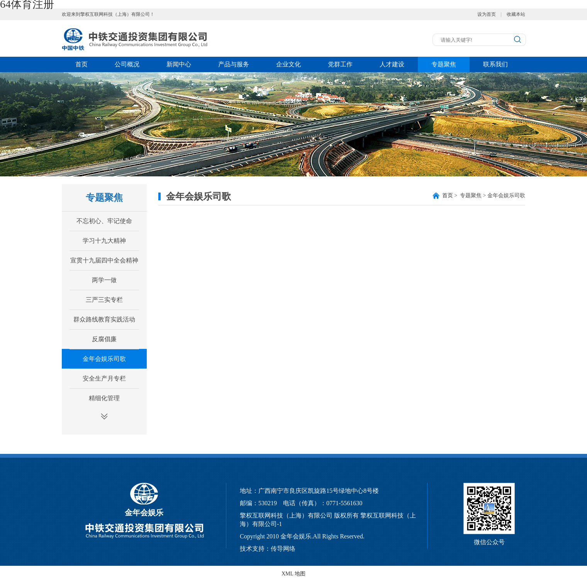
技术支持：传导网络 (267, 548)
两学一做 (104, 280)
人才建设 (392, 64)
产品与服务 (233, 64)
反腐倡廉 (104, 339)
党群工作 (340, 64)
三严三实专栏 (104, 299)
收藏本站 (516, 14)
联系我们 (495, 64)
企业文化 (288, 64)
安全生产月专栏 (104, 378)
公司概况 (127, 64)
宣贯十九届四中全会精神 (104, 260)
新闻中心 (178, 64)
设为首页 (486, 14)
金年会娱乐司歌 (104, 358)
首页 (81, 64)
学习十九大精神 (104, 240)
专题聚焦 (443, 64)
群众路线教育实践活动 (104, 319)
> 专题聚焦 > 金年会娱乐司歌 (483, 195)
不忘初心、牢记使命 (104, 221)
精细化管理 (104, 398)
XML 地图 (293, 574)
